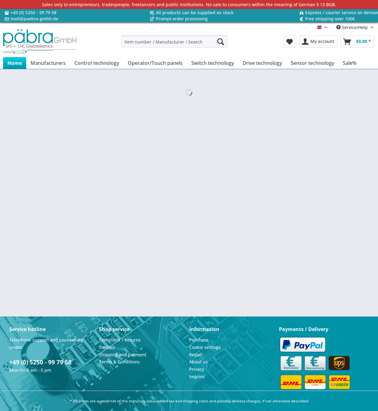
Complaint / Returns (120, 340)
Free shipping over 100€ (330, 19)
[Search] (220, 42)
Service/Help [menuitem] (352, 27)
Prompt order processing (182, 19)
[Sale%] (350, 63)
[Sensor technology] (312, 63)
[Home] (14, 63)
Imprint (197, 377)
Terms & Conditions (119, 362)
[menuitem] (174, 45)
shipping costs (195, 401)
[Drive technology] (262, 63)
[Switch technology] (212, 63)
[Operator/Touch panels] (155, 63)
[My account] (318, 42)
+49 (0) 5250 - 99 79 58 (33, 12)
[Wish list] (289, 42)
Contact (107, 347)
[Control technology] (96, 63)
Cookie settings (205, 347)
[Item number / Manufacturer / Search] (174, 42)
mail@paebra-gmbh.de (34, 19)
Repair (196, 355)
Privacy (196, 369)
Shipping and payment (122, 355)
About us (198, 362)
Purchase (199, 340)
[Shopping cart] (357, 42)
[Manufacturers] (48, 63)
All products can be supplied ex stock (195, 12)
